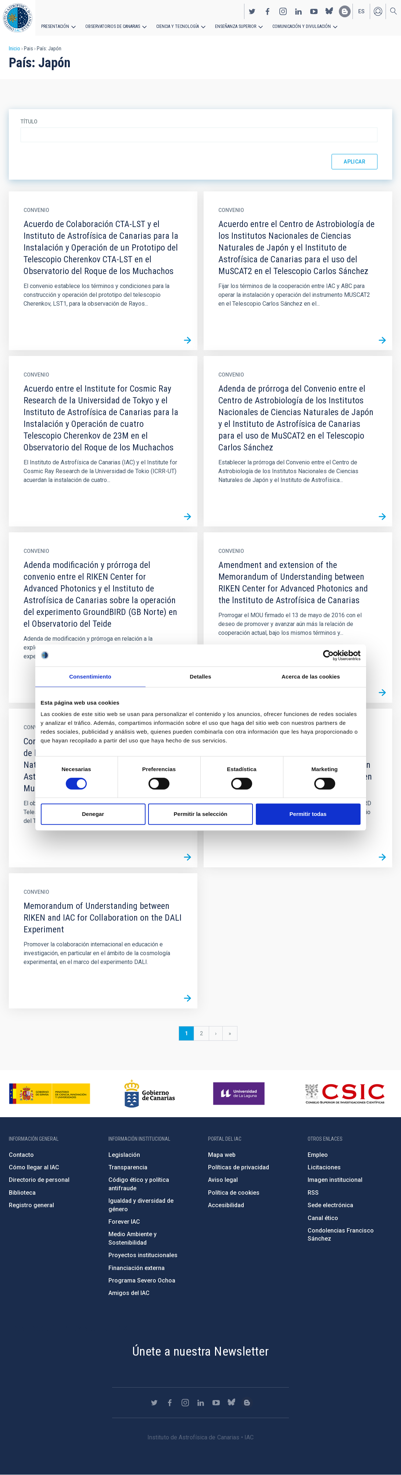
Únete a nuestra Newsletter (200, 1351)
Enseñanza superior (235, 26)
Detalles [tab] (200, 676)
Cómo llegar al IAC (34, 1167)
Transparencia (127, 1167)
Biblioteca (22, 1192)
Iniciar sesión (378, 11)
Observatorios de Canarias (112, 26)
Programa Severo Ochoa (141, 1280)
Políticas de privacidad (238, 1167)
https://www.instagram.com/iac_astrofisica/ (283, 11)
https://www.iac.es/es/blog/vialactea (344, 11)
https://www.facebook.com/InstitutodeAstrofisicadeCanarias (267, 11)
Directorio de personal (39, 1179)
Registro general (31, 1205)
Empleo (318, 1154)
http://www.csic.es (344, 1093)
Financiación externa (136, 1267)
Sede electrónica (330, 1205)
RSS (313, 1192)
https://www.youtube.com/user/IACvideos (314, 11)
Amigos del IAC (129, 1292)
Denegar (93, 814)
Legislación (124, 1154)
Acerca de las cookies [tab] (311, 676)
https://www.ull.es (240, 1093)
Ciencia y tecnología (177, 26)
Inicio (14, 48)
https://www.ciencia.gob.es (49, 1093)
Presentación (55, 26)
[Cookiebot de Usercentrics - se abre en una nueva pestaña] (328, 655)
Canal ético (323, 1218)
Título (29, 122)
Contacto (21, 1154)
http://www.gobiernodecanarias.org (149, 1093)
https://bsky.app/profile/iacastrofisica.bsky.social (329, 11)
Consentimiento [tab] (90, 676)
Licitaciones (324, 1167)
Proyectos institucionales (143, 1255)
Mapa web (222, 1154)
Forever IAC (124, 1221)
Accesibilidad (226, 1205)
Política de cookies (233, 1192)
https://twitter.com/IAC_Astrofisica (252, 11)
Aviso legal (223, 1179)
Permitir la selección (201, 814)
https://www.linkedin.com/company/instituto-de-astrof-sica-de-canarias (298, 11)
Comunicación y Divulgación (301, 26)
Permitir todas (308, 814)
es (361, 11)
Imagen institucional (335, 1179)
